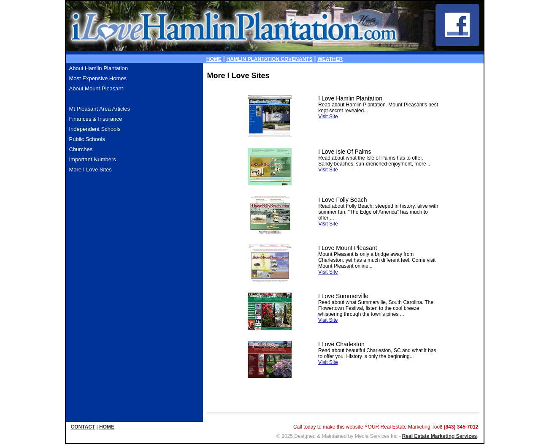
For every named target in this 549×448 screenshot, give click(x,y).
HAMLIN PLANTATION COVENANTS (270, 59)
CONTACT (83, 427)
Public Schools (87, 139)
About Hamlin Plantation (98, 68)
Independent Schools (95, 129)
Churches (81, 149)
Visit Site (328, 116)
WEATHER (330, 59)
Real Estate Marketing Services (439, 436)
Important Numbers (92, 159)
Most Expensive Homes (98, 78)
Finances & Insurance (95, 119)
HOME (214, 59)
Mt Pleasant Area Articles (99, 109)
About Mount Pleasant (96, 88)
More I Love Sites (90, 169)
